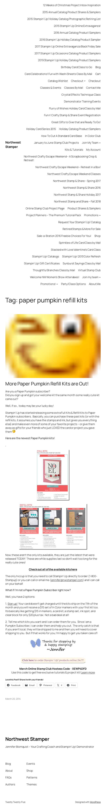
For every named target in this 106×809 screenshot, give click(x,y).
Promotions (91, 215)
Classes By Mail (73, 87)
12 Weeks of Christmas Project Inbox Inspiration (72, 5)
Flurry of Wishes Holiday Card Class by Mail (75, 108)
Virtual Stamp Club (89, 270)
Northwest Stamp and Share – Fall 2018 (77, 201)
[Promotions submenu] (100, 215)
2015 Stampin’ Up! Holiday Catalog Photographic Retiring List (64, 19)
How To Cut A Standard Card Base (61, 136)
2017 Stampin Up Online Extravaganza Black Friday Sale (68, 46)
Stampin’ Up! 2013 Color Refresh (81, 256)
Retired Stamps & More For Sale (82, 229)
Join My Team (90, 142)
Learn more (88, 672)
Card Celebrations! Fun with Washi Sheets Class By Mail (58, 74)
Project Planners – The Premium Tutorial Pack (53, 215)
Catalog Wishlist (58, 81)
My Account (93, 149)
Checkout (77, 81)
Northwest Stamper (13, 144)
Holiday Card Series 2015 (41, 129)
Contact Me (93, 87)
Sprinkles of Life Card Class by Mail (80, 242)
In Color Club (93, 136)
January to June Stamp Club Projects (56, 142)
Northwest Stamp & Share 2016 (82, 187)
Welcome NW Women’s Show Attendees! (54, 277)
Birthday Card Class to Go (76, 67)
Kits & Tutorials (74, 149)
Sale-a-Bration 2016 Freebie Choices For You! (64, 236)
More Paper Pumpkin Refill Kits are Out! (47, 383)
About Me (95, 284)
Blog (98, 67)
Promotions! (48, 284)
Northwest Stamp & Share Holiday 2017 (77, 194)
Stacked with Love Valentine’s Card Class (76, 249)
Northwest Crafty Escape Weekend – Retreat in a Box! (68, 167)
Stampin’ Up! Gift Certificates (42, 263)
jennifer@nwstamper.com (67, 580)
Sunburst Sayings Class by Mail (82, 263)
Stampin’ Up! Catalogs (45, 256)
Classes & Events (50, 87)
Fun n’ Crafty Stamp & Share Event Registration (72, 115)
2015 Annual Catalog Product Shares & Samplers (71, 12)
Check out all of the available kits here (53, 569)
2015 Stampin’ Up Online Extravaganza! (77, 26)
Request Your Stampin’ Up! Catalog (79, 222)
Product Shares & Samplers (84, 208)
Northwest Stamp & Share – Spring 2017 (77, 181)
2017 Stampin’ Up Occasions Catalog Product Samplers (68, 53)
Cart (98, 74)
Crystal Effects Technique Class (81, 94)
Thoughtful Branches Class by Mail (54, 270)
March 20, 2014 (13, 698)
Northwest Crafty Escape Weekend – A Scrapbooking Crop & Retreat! (60, 158)
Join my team (90, 277)
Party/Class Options (73, 284)
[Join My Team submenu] (100, 143)
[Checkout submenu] (85, 81)
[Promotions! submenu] (57, 284)
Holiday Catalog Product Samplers (80, 129)
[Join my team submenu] (100, 277)
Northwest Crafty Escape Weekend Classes (74, 174)
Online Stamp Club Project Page (45, 208)
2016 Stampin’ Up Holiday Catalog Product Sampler (70, 39)
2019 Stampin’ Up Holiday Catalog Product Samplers (69, 60)
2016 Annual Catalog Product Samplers (77, 32)
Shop (97, 236)
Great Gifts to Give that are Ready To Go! (76, 122)
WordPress (95, 801)
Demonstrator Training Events (82, 101)
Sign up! (12, 603)
